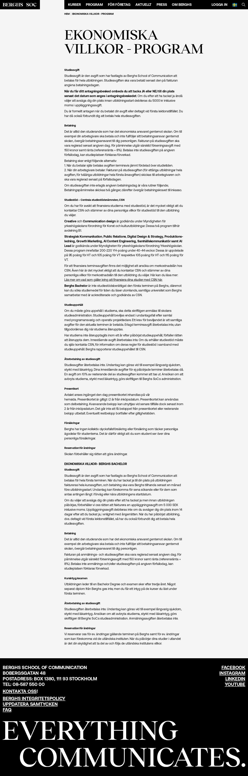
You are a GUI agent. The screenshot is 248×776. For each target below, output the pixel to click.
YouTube (235, 684)
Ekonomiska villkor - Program (93, 13)
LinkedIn (235, 678)
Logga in (219, 5)
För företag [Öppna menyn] (119, 5)
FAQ (7, 709)
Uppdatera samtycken (30, 704)
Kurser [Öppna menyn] (74, 5)
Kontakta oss (20, 691)
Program (94, 5)
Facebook (233, 667)
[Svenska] (234, 4)
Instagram (232, 673)
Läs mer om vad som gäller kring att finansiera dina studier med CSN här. (113, 279)
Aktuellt (143, 5)
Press (162, 5)
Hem (67, 13)
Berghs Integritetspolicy (34, 698)
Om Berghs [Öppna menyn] (181, 5)
